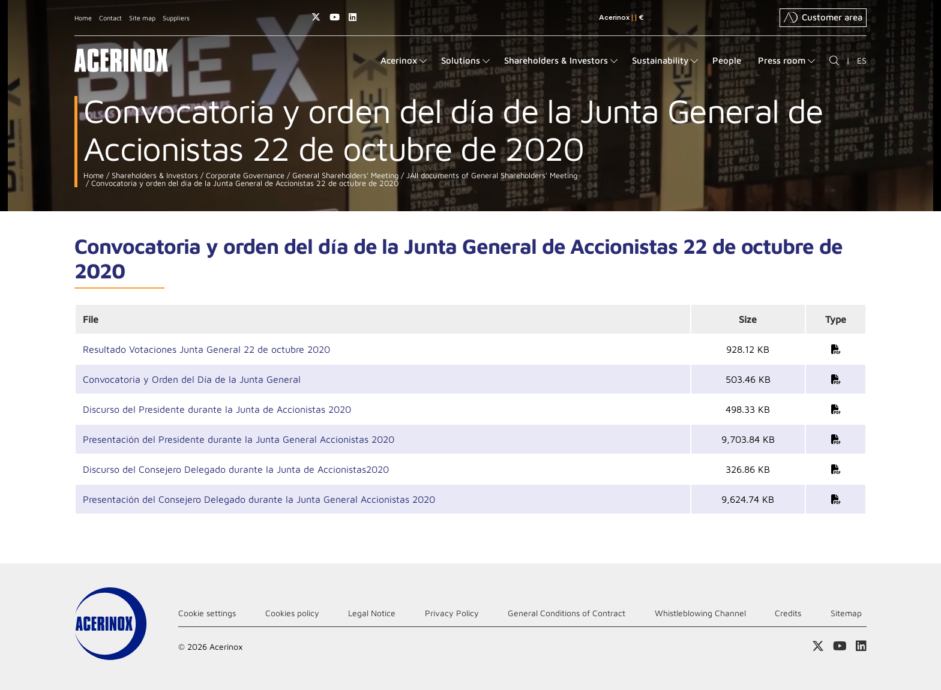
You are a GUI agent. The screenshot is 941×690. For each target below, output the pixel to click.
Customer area (823, 17)
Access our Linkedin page (352, 17)
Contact (110, 18)
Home (83, 18)
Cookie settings (207, 613)
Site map (142, 18)
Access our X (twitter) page (315, 17)
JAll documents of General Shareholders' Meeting (490, 175)
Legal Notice (371, 613)
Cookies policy (292, 613)
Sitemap (846, 613)
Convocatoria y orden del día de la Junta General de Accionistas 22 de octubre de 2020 (243, 183)
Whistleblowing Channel (700, 613)
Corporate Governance (243, 175)
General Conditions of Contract (566, 613)
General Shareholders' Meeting (344, 175)
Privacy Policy (452, 613)
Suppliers (176, 18)
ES (862, 60)
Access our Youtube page (334, 17)
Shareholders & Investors (153, 175)
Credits (788, 613)
